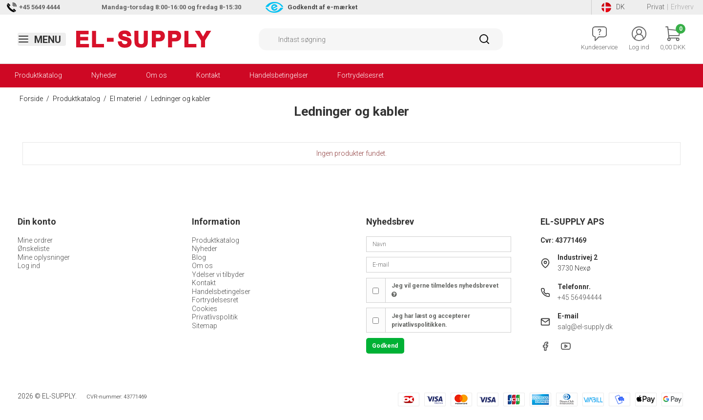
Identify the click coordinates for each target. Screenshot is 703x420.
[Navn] (438, 244)
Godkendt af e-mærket (322, 7)
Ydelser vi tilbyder (218, 274)
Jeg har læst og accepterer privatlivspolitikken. (431, 320)
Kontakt (208, 75)
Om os (156, 75)
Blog (199, 257)
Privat (655, 7)
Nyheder (104, 75)
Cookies (204, 309)
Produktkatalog (38, 75)
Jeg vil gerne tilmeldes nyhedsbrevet (445, 290)
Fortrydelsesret (360, 75)
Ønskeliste (33, 248)
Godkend (385, 345)
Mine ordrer (35, 240)
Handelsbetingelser (278, 75)
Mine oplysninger (44, 257)
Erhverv (682, 7)
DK (613, 7)
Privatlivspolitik (215, 317)
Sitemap (204, 326)
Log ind (29, 266)
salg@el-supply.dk (585, 327)
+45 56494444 (580, 297)
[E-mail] (438, 264)
